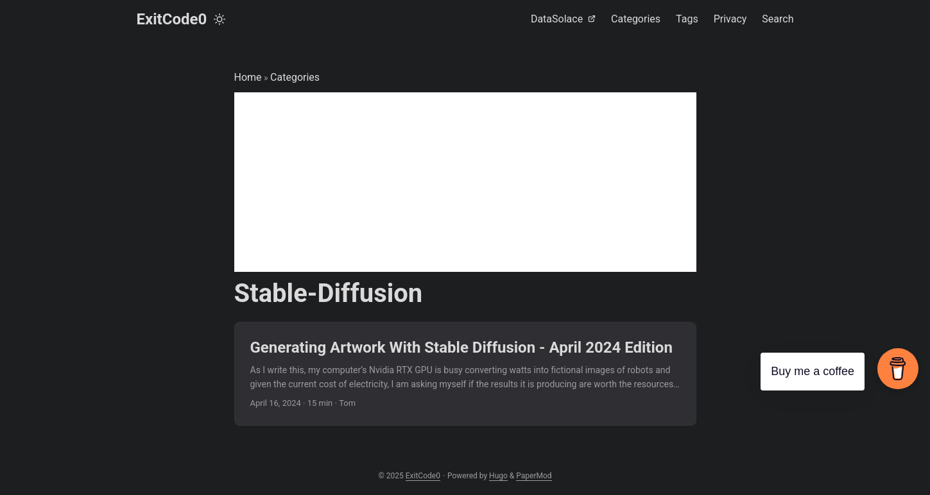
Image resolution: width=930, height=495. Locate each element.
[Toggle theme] (219, 19)
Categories (295, 77)
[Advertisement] (465, 182)
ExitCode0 (172, 19)
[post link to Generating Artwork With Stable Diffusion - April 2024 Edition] (465, 374)
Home (248, 77)
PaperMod (533, 475)
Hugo (498, 475)
